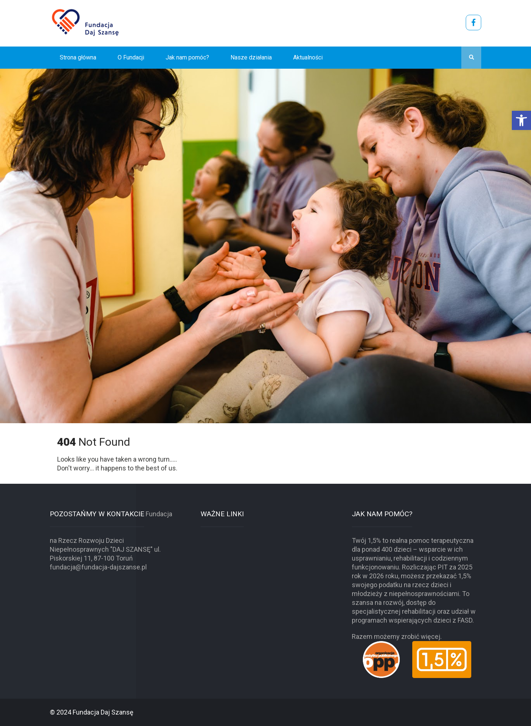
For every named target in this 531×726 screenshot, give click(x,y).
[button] (521, 120)
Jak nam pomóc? (187, 57)
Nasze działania (251, 57)
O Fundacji (131, 57)
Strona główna (78, 57)
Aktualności (308, 57)
